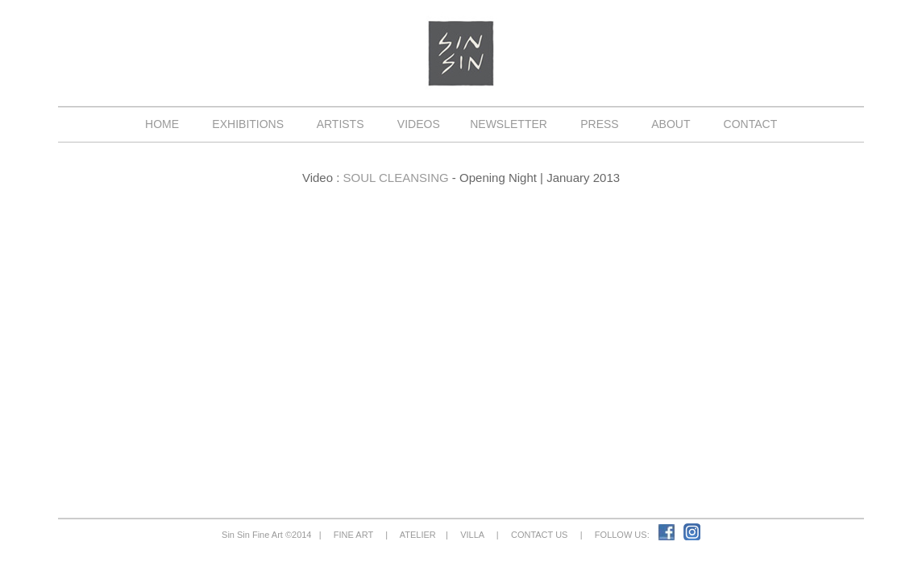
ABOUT (671, 124)
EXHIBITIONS (248, 124)
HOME (162, 124)
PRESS (599, 124)
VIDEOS (418, 124)
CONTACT (750, 124)
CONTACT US (539, 534)
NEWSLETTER (508, 124)
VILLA (472, 534)
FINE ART (353, 534)
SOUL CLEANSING (396, 177)
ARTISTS (341, 124)
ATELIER (418, 534)
